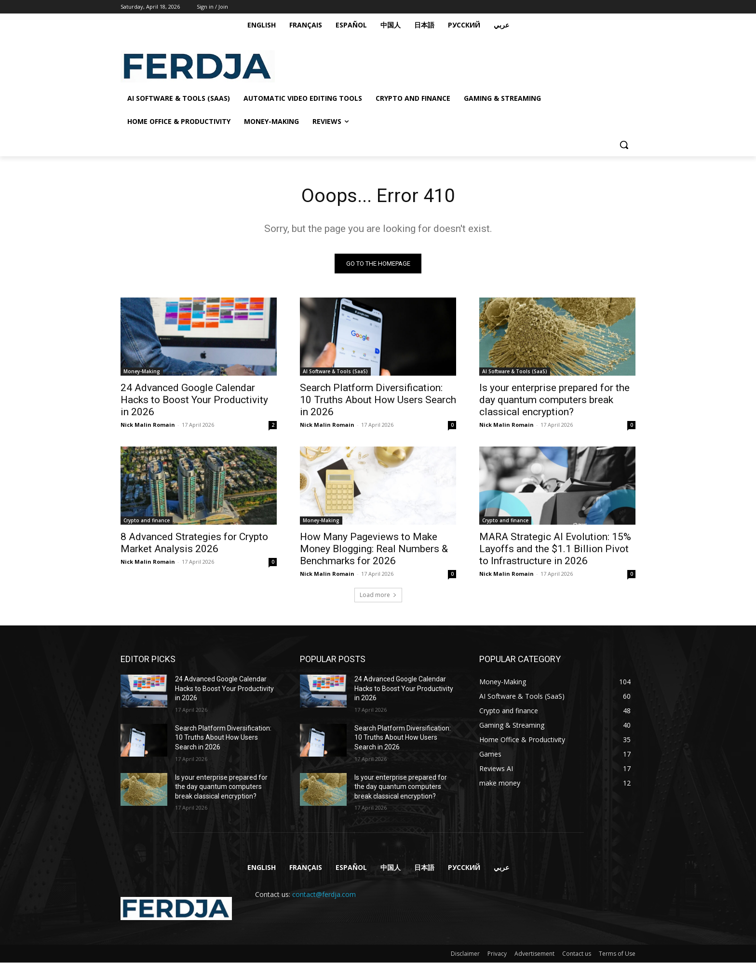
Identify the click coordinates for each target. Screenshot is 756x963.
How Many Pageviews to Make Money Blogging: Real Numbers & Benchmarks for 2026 (374, 549)
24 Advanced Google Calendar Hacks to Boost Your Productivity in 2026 (194, 400)
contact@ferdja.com (324, 895)
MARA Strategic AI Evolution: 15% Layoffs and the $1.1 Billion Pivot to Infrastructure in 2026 (555, 549)
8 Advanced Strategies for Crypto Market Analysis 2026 (194, 543)
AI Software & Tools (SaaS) (335, 371)
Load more (378, 595)
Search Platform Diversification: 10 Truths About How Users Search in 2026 (378, 400)
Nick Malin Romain (148, 425)
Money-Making (141, 371)
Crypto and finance (146, 520)
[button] (623, 144)
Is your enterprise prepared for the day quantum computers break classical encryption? (554, 400)
